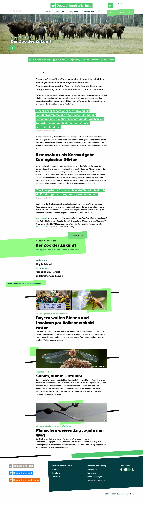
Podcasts (60, 12)
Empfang (56, 473)
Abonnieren (107, 60)
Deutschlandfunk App (39, 60)
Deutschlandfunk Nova (62, 465)
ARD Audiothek (61, 60)
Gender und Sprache (96, 480)
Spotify (75, 60)
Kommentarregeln (94, 477)
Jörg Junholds (41, 218)
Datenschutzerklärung (96, 465)
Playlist (121, 12)
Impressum (92, 469)
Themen (47, 12)
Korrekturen (92, 473)
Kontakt (55, 469)
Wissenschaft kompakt (45, 227)
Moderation (89, 12)
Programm (74, 12)
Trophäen (56, 477)
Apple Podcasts (91, 60)
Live (111, 12)
